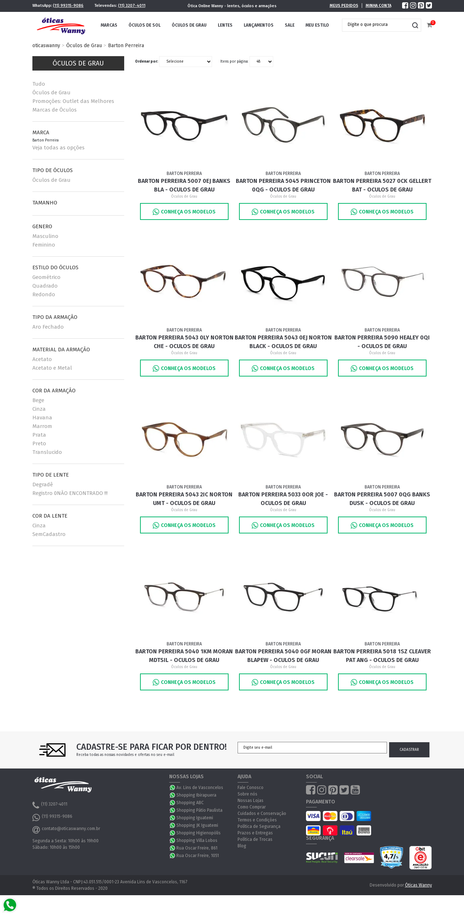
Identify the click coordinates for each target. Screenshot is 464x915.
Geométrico (46, 277)
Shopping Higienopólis (198, 832)
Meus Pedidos (344, 5)
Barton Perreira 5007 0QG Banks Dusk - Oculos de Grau (382, 498)
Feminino (43, 245)
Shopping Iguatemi (194, 817)
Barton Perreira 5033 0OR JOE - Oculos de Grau (283, 498)
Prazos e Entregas (255, 832)
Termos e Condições (257, 819)
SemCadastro (49, 534)
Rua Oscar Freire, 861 (196, 848)
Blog (242, 845)
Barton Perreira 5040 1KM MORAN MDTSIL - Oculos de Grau (184, 655)
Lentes (225, 25)
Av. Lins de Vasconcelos (199, 787)
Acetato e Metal (52, 368)
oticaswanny (46, 45)
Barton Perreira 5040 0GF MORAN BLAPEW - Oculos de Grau (283, 655)
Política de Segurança (259, 826)
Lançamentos (259, 25)
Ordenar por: (146, 61)
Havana (42, 417)
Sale (289, 25)
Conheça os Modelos (184, 212)
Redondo (43, 294)
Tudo (38, 84)
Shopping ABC (190, 802)
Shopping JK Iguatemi (197, 825)
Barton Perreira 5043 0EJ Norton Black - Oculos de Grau (283, 342)
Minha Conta (378, 5)
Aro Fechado (48, 327)
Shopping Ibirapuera (196, 795)
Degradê (42, 484)
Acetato (42, 359)
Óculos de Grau (189, 25)
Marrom (42, 426)
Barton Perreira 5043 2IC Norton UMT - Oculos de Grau (184, 498)
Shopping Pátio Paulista (199, 810)
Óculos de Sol (145, 25)
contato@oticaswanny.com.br (66, 829)
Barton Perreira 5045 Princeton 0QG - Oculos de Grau (283, 185)
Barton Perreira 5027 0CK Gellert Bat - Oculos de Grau (382, 185)
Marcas (109, 25)
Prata (39, 435)
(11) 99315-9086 (68, 5)
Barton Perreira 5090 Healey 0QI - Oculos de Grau (382, 342)
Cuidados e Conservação (262, 813)
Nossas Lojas (250, 800)
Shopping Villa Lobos (196, 840)
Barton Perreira (126, 45)
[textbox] (376, 24)
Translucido (47, 452)
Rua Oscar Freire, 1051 (197, 855)
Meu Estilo (317, 25)
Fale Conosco (250, 787)
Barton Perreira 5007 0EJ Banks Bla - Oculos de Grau (184, 185)
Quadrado (45, 286)
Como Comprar (252, 807)
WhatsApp (172, 787)
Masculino (45, 236)
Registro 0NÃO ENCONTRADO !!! (70, 493)
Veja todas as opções (58, 147)
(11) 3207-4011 (131, 5)
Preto (39, 443)
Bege (38, 400)
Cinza (39, 409)
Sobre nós (247, 794)
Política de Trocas (255, 839)
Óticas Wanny (418, 885)
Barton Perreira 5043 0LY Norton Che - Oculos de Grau (184, 342)
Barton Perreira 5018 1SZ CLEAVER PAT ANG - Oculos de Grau (382, 655)
